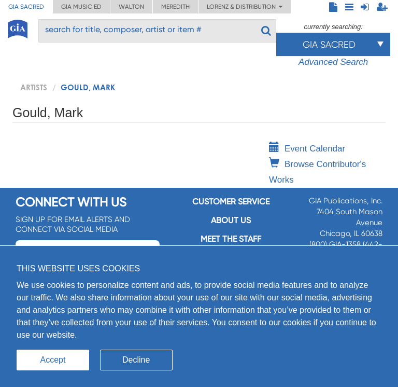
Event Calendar (307, 149)
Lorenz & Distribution (244, 6)
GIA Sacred (26, 6)
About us (231, 220)
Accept (53, 359)
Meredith (175, 6)
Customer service (230, 201)
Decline (136, 359)
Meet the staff (231, 239)
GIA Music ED (81, 6)
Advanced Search (333, 62)
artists (33, 87)
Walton (131, 6)
